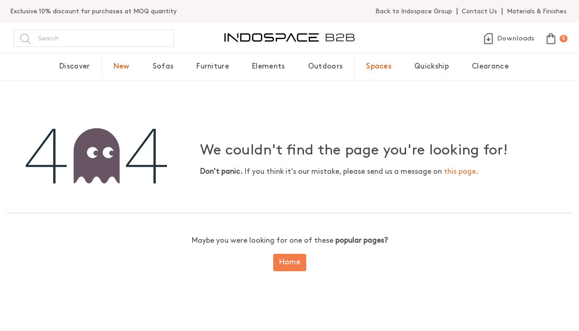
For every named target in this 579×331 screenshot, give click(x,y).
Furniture (212, 66)
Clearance (490, 66)
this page (460, 171)
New (122, 66)
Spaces (378, 66)
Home (289, 262)
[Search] (25, 38)
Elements (268, 66)
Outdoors (325, 66)
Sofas (163, 66)
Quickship (431, 66)
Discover (74, 66)
